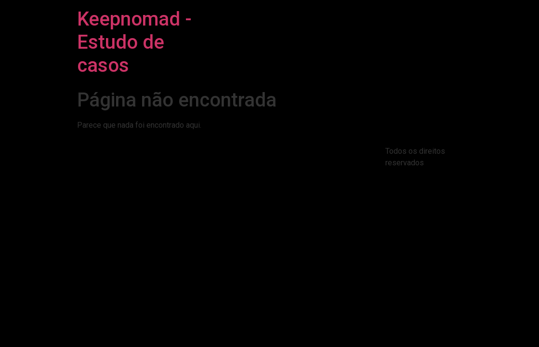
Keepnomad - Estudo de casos (134, 42)
